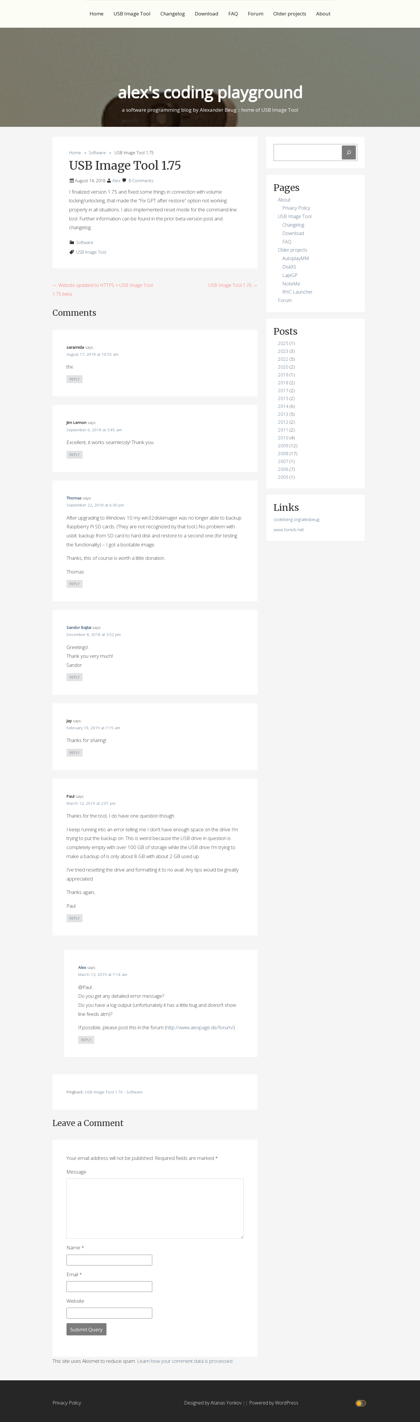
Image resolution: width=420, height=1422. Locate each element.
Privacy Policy (296, 208)
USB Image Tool (131, 13)
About (323, 13)
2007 (283, 461)
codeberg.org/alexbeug (296, 519)
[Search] (349, 152)
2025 (283, 343)
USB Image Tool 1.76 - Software (114, 1092)
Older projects (289, 13)
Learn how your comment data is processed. (185, 1361)
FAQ (233, 13)
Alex (116, 180)
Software (97, 152)
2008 (283, 453)
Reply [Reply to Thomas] (74, 583)
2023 (283, 351)
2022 (283, 359)
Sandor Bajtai (78, 627)
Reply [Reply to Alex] (86, 1039)
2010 (283, 438)
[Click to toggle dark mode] (362, 1403)
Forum (255, 13)
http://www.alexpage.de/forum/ (199, 1027)
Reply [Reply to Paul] (74, 918)
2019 (283, 375)
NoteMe (291, 283)
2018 (283, 382)
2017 (283, 390)
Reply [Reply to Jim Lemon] (74, 454)
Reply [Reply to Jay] (74, 752)
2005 (283, 477)
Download (206, 13)
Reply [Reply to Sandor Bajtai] (74, 677)
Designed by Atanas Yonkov (213, 1403)
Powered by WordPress (273, 1403)
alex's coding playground (210, 92)
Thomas (74, 498)
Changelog (172, 13)
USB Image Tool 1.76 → (233, 285)
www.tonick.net (289, 529)
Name (75, 1247)
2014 (283, 406)
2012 (283, 422)
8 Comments (141, 180)
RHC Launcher (297, 292)
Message (76, 1171)
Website (75, 1300)
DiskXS (289, 267)
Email (74, 1274)
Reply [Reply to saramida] (74, 379)
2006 (283, 469)
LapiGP (290, 275)
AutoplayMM (295, 258)
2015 (283, 398)
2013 (283, 414)
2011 (283, 430)
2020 (283, 367)
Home (97, 13)
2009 (283, 445)
